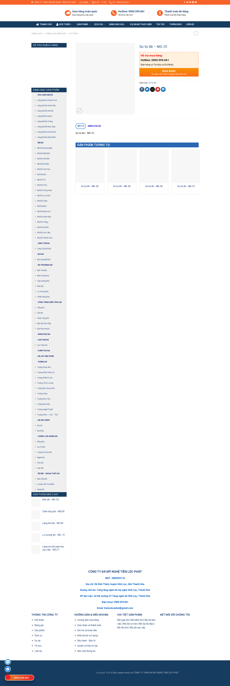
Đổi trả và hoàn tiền (87, 630)
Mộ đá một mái (43, 153)
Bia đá (38, 254)
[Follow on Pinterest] (190, 2)
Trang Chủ (44, 24)
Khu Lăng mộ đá (43, 95)
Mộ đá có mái (130, 623)
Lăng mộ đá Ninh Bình (46, 137)
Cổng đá (40, 307)
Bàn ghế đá (42, 479)
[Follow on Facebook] (184, 2)
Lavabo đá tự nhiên (45, 484)
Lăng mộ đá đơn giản (46, 127)
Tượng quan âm (44, 367)
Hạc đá (40, 468)
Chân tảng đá (43, 318)
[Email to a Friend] (152, 89)
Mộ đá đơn (41, 206)
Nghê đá (41, 457)
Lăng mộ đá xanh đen (46, 132)
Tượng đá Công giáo (46, 388)
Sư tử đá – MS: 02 (89, 186)
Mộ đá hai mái (43, 158)
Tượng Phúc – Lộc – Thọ (47, 415)
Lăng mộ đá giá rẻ (45, 111)
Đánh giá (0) (94, 126)
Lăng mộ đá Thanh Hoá (47, 100)
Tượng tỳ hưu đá (44, 452)
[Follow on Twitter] (187, 2)
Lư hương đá (42, 291)
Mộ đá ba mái (43, 164)
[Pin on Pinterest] (157, 89)
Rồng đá (40, 442)
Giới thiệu (39, 620)
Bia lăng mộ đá (43, 259)
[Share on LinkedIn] (163, 89)
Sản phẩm (83, 24)
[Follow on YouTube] (196, 2)
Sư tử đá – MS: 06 (154, 186)
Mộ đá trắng (42, 222)
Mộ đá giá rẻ (43, 227)
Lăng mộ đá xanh (44, 116)
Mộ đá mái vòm (44, 211)
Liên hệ (38, 651)
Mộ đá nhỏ (122, 627)
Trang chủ (36, 33)
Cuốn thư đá (41, 351)
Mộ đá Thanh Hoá (44, 238)
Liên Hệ (190, 24)
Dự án (37, 640)
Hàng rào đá (41, 334)
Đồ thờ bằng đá (43, 265)
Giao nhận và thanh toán (89, 625)
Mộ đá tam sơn (43, 169)
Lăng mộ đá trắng (45, 121)
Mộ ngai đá (123, 620)
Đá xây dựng (41, 420)
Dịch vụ (99, 24)
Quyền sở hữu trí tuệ (87, 645)
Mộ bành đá (137, 620)
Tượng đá (40, 362)
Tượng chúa (42, 393)
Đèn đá (40, 286)
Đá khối (40, 431)
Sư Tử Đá (73, 33)
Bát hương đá (43, 276)
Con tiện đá (42, 345)
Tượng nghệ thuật (45, 409)
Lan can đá (41, 340)
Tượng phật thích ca (45, 372)
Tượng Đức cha (43, 399)
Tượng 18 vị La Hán (45, 383)
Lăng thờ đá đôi (44, 249)
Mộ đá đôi (41, 174)
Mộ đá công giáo (44, 190)
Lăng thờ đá (41, 243)
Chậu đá (40, 489)
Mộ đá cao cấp (43, 232)
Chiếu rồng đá (43, 297)
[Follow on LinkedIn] (193, 2)
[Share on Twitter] (147, 89)
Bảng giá (38, 625)
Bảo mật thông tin (86, 651)
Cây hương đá (43, 281)
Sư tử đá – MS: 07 (186, 186)
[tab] (81, 126)
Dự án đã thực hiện (141, 24)
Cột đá (40, 313)
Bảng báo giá (117, 24)
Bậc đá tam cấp (44, 323)
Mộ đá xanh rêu (44, 217)
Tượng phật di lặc (45, 378)
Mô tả (80, 126)
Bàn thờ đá (42, 270)
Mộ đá (38, 143)
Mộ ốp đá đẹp (146, 623)
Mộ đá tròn (42, 185)
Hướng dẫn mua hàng (88, 620)
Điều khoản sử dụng (87, 635)
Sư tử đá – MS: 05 (122, 186)
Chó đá (40, 463)
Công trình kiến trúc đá (47, 302)
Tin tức (160, 24)
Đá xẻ (39, 425)
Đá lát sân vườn (43, 356)
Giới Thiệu (64, 24)
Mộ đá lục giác (43, 195)
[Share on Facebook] (141, 89)
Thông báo (175, 24)
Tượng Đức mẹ (43, 404)
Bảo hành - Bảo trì (86, 640)
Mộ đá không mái (44, 148)
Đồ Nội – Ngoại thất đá (46, 473)
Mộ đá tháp (42, 201)
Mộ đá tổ (41, 180)
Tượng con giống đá (55, 33)
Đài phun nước (43, 329)
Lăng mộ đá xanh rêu (46, 105)
